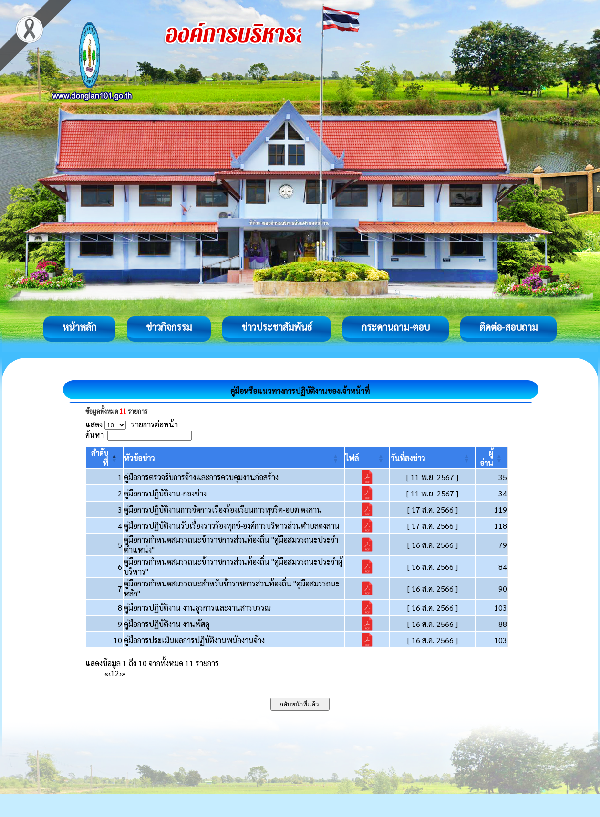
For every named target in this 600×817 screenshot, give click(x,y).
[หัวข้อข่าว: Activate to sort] (234, 457)
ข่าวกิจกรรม (169, 327)
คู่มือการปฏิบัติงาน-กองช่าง (165, 493)
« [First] (106, 673)
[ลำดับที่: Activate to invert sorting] (104, 457)
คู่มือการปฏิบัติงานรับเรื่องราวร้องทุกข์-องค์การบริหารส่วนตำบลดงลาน (232, 526)
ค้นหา (94, 435)
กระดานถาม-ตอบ (396, 327)
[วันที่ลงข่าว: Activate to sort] (432, 457)
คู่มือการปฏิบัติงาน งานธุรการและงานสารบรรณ (197, 608)
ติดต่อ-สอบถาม (508, 327)
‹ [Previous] (109, 673)
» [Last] (123, 673)
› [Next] (120, 673)
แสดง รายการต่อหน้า (131, 424)
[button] (139, 458)
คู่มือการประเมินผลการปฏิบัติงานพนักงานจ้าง (194, 640)
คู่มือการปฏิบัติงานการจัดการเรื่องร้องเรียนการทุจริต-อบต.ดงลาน (223, 509)
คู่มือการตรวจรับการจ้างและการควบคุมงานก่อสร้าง (201, 477)
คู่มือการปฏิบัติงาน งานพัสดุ (166, 624)
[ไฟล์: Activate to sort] (367, 457)
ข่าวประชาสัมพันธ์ (276, 327)
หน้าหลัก (79, 327)
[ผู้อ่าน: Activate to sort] (492, 457)
